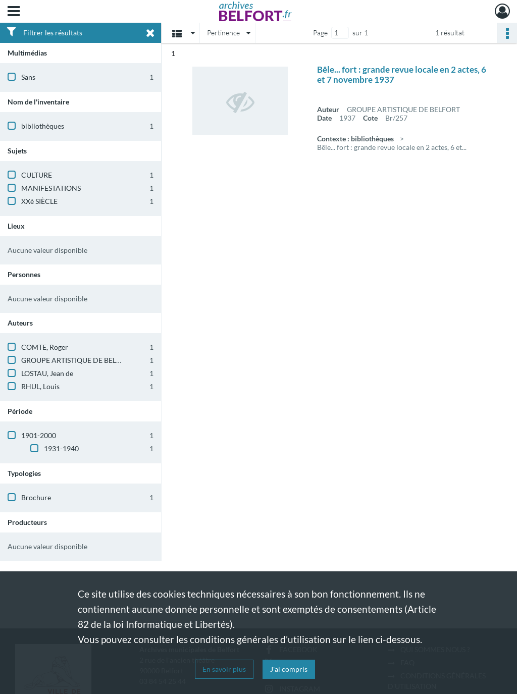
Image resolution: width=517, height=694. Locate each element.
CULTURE (36, 175)
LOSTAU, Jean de (47, 373)
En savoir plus (224, 669)
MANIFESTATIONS (51, 188)
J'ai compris (288, 669)
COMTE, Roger (44, 347)
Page (320, 32)
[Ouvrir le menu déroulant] (14, 12)
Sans (28, 77)
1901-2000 (38, 435)
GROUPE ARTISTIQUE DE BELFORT (77, 360)
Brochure (36, 497)
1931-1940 (61, 448)
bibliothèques (42, 126)
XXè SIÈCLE (39, 201)
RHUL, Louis (40, 386)
